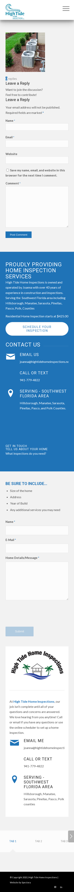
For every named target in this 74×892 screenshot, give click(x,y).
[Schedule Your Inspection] (37, 329)
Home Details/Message (22, 557)
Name (10, 120)
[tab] (13, 842)
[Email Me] (14, 743)
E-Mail (11, 540)
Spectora (26, 882)
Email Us (29, 354)
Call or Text (34, 373)
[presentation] (36, 616)
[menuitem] (63, 8)
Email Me (34, 740)
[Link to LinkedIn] (61, 887)
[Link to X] (55, 887)
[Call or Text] (10, 375)
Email (10, 137)
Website (11, 154)
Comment (13, 183)
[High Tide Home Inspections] (31, 10)
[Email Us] (10, 357)
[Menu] (63, 8)
